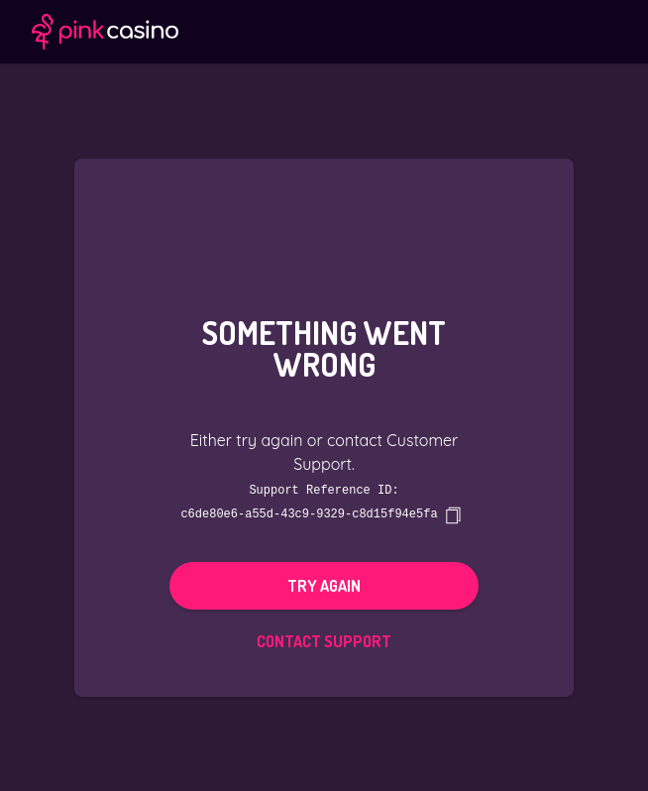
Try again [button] (324, 585)
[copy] (453, 514)
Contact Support (324, 640)
